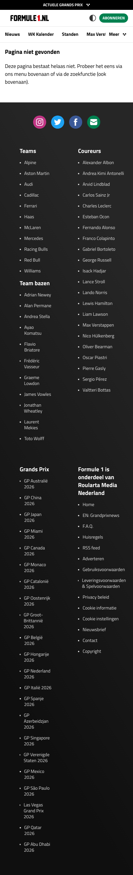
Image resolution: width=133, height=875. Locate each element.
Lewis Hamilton (97, 304)
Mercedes (33, 239)
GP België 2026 (33, 641)
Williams (32, 271)
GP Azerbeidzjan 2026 (36, 721)
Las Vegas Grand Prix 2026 (34, 811)
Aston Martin (36, 174)
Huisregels (93, 537)
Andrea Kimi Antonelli (103, 174)
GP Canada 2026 (34, 551)
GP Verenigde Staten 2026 (36, 758)
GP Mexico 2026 (34, 774)
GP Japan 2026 (33, 517)
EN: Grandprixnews (101, 516)
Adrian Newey (37, 295)
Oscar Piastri (95, 358)
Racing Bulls (36, 249)
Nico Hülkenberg (98, 336)
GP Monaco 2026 (35, 568)
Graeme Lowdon (32, 381)
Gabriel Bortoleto (99, 249)
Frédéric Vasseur (31, 364)
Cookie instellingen (101, 619)
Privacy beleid (96, 597)
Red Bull (32, 260)
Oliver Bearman (97, 347)
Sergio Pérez (95, 379)
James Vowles (37, 394)
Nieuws (12, 34)
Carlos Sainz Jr (96, 195)
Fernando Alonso (99, 228)
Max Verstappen (102, 34)
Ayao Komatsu (33, 330)
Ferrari (30, 206)
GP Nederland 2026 (37, 674)
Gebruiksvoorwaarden (104, 570)
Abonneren (114, 18)
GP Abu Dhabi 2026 (37, 847)
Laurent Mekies (31, 425)
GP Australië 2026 (36, 484)
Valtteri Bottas (96, 390)
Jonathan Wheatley (33, 408)
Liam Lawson (95, 314)
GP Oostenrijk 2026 (37, 601)
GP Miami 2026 (33, 534)
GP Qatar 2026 (33, 831)
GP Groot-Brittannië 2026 (33, 621)
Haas (29, 217)
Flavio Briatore (32, 347)
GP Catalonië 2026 (36, 584)
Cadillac (31, 195)
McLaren (32, 228)
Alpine (30, 163)
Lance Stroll (94, 282)
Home (88, 505)
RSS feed (91, 548)
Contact (90, 641)
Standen (70, 34)
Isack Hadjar (94, 271)
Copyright (92, 651)
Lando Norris (95, 293)
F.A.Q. (88, 526)
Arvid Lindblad (96, 184)
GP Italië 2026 (37, 688)
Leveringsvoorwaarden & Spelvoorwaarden (104, 583)
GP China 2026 (33, 501)
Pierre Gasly (94, 369)
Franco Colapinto (99, 239)
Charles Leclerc (97, 206)
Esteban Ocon (96, 217)
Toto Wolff (34, 439)
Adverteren (93, 559)
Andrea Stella (37, 317)
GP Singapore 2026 (37, 741)
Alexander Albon (98, 163)
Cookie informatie (99, 608)
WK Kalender (41, 34)
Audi (28, 184)
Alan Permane (37, 306)
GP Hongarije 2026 (36, 657)
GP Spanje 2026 (34, 702)
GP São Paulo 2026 (36, 791)
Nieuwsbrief (94, 630)
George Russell (97, 260)
